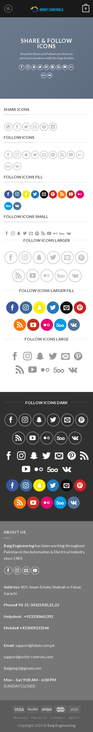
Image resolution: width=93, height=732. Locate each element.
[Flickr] (71, 67)
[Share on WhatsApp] (8, 127)
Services (20, 718)
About (74, 718)
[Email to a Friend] (35, 127)
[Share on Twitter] (26, 127)
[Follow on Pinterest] (52, 67)
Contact (57, 718)
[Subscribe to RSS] (59, 67)
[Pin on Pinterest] (44, 127)
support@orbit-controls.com (28, 656)
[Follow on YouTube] (65, 67)
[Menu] (8, 9)
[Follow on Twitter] (40, 67)
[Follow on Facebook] (22, 67)
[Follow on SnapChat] (34, 67)
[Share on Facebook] (17, 127)
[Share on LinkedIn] (53, 127)
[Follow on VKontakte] (50, 75)
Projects (39, 718)
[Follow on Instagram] (28, 67)
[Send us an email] (46, 67)
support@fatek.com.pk (35, 645)
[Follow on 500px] (43, 75)
